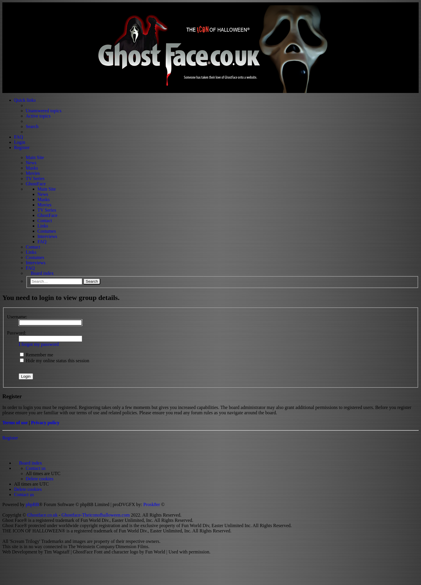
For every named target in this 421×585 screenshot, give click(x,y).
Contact (44, 220)
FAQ (41, 241)
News (31, 162)
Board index (42, 273)
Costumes (46, 231)
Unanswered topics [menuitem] (43, 110)
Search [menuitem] (32, 126)
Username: (17, 316)
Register (10, 437)
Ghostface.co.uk (43, 514)
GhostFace (36, 183)
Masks (32, 167)
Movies (33, 173)
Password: (16, 332)
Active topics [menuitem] (38, 115)
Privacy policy (45, 422)
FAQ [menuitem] (18, 136)
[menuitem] (36, 468)
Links (42, 225)
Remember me (36, 354)
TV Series (35, 178)
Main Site (35, 157)
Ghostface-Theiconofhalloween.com (95, 514)
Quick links (25, 100)
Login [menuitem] (19, 142)
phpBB (32, 504)
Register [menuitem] (22, 147)
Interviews (47, 236)
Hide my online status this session (54, 360)
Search (92, 281)
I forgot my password (39, 344)
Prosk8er (151, 504)
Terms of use (15, 422)
